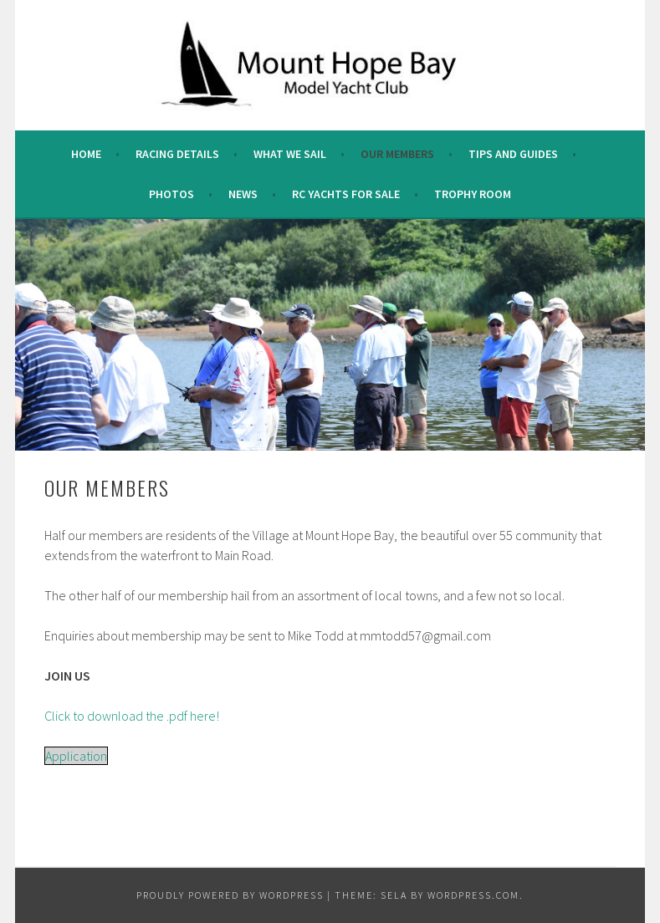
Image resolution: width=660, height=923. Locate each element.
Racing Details (177, 153)
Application (76, 755)
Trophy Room (472, 193)
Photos (171, 193)
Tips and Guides (513, 153)
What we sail (289, 153)
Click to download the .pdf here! (131, 715)
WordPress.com (473, 895)
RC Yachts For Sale (346, 193)
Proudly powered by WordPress (230, 895)
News (243, 193)
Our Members (397, 153)
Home (86, 153)
